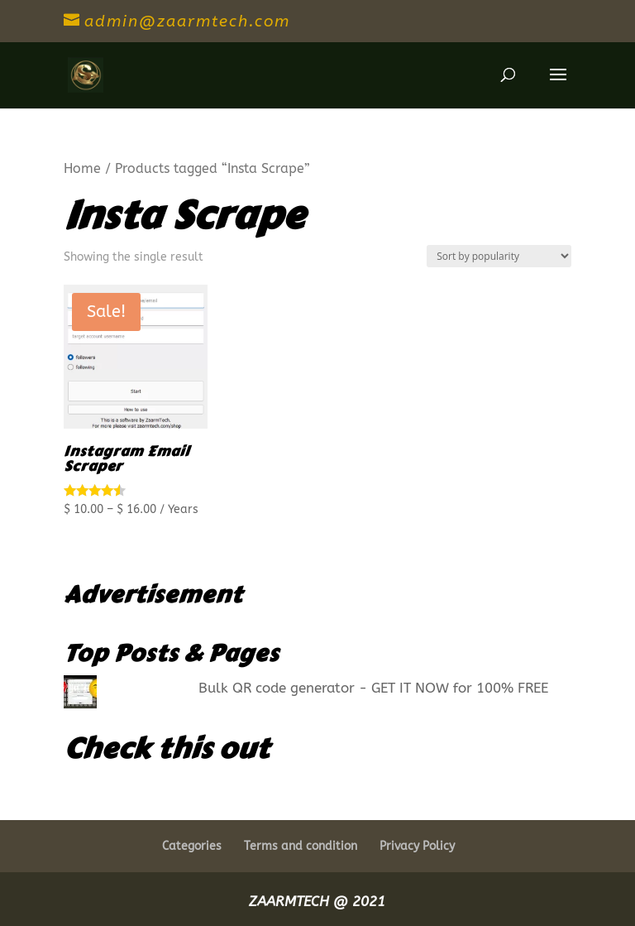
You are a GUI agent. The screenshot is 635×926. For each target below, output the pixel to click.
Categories (192, 846)
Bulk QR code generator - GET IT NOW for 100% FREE (373, 687)
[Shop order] (499, 256)
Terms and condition (300, 846)
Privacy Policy (417, 846)
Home (82, 168)
